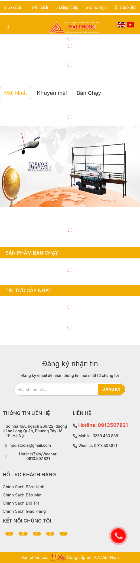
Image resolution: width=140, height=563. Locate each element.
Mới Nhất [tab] (15, 93)
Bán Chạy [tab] (89, 93)
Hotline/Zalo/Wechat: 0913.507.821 (38, 456)
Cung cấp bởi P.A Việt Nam (93, 557)
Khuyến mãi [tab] (52, 93)
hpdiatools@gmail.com (30, 445)
